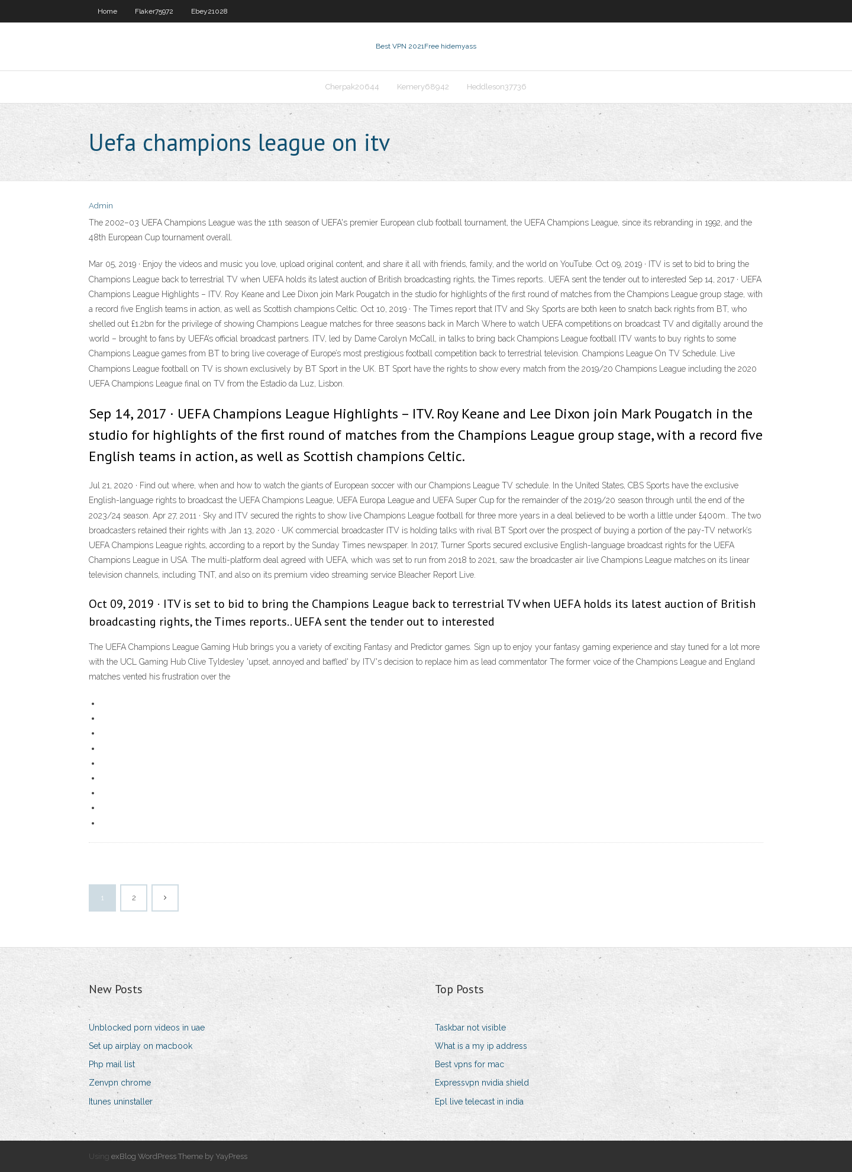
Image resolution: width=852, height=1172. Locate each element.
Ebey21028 (209, 11)
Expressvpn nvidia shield (482, 1082)
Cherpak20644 (352, 86)
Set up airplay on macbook (140, 1046)
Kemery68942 (423, 86)
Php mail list (112, 1064)
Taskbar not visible (470, 1027)
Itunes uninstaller (121, 1101)
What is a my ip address (481, 1046)
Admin (101, 205)
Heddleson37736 (497, 86)
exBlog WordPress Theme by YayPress (179, 1156)
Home (107, 11)
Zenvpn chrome (120, 1082)
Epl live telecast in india (479, 1101)
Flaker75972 (154, 11)
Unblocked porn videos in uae (147, 1027)
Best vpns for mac (469, 1064)
